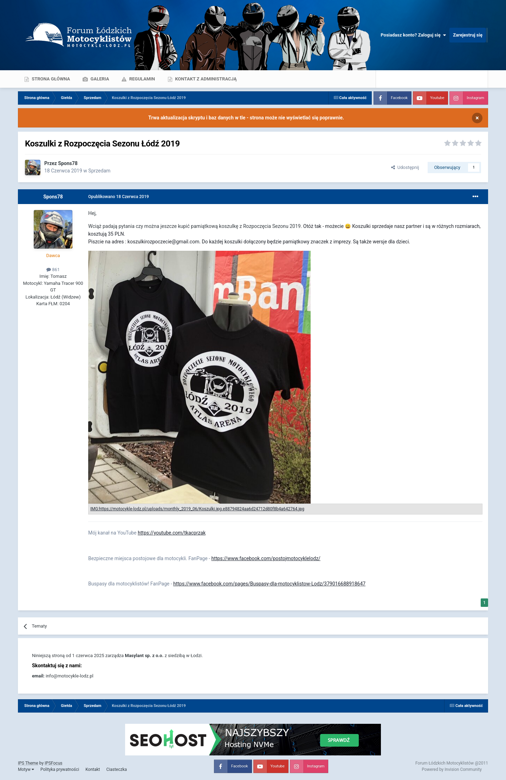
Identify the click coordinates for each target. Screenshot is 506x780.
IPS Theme (28, 763)
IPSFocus (53, 763)
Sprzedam (99, 170)
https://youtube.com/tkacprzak (172, 533)
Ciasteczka (116, 769)
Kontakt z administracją (205, 78)
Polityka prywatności (59, 769)
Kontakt (92, 769)
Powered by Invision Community (452, 769)
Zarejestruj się (467, 35)
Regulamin (141, 78)
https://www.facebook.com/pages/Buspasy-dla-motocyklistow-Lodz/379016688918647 (269, 583)
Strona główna (50, 78)
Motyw (26, 769)
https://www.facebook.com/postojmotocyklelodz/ (265, 558)
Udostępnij (405, 167)
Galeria (99, 78)
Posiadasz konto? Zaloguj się (413, 35)
